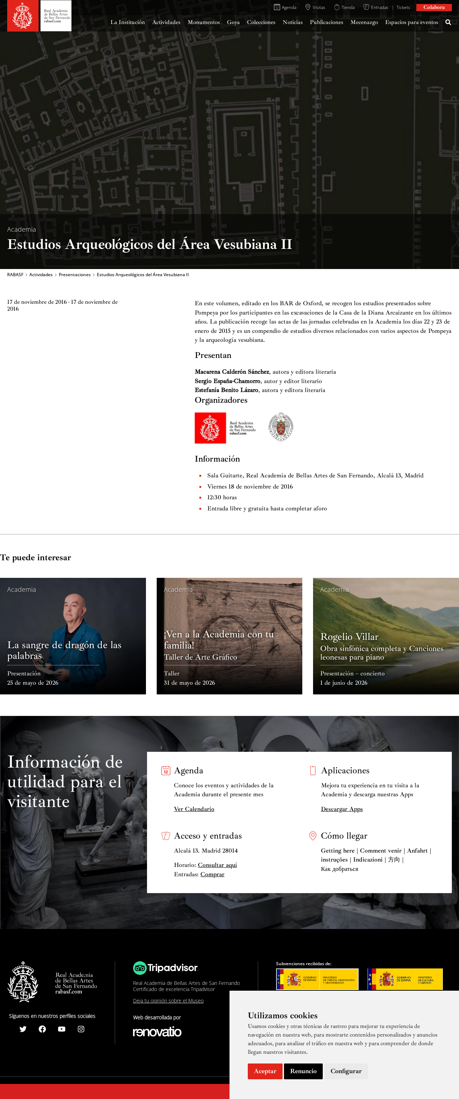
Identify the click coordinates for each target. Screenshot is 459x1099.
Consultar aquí (217, 865)
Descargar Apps (342, 809)
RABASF (15, 275)
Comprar (212, 874)
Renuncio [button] (303, 1071)
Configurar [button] (346, 1071)
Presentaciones (75, 275)
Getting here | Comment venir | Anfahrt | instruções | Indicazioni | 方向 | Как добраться (376, 860)
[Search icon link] (448, 23)
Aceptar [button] (265, 1071)
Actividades (41, 275)
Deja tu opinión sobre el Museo (168, 1000)
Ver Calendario (194, 809)
